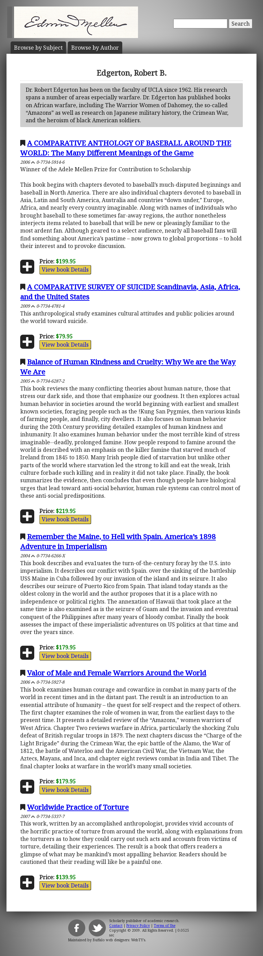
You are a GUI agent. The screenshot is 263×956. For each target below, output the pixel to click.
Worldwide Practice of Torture (78, 807)
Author (95, 47)
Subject (38, 47)
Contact (116, 925)
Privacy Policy (138, 925)
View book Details (65, 269)
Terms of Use (164, 925)
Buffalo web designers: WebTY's (119, 940)
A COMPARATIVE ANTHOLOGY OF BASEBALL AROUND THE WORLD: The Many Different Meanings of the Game (125, 148)
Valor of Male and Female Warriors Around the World (116, 673)
